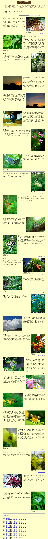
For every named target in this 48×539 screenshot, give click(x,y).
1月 (6, 519)
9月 (19, 519)
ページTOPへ (40, 33)
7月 (16, 519)
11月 (6, 518)
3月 (9, 519)
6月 (14, 519)
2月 (8, 519)
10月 (21, 519)
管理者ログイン (6, 515)
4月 (11, 519)
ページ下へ (43, 33)
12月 (8, 518)
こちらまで (10, 12)
